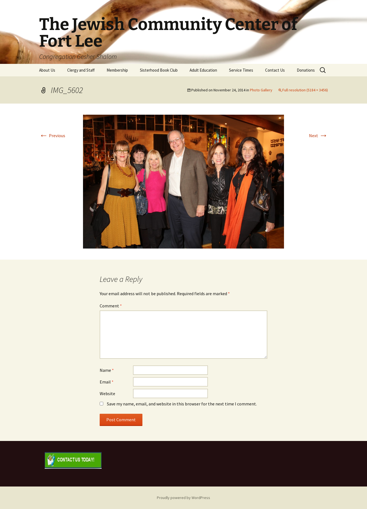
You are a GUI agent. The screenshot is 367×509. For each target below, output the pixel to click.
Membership (117, 70)
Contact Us (275, 70)
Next (318, 135)
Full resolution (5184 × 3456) (305, 89)
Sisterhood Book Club (159, 70)
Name (107, 370)
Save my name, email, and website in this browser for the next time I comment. (182, 404)
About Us (47, 70)
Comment (111, 306)
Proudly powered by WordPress (183, 497)
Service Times (241, 70)
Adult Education (203, 70)
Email (107, 382)
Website (107, 393)
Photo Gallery (261, 89)
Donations (306, 70)
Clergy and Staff (81, 70)
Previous (52, 135)
